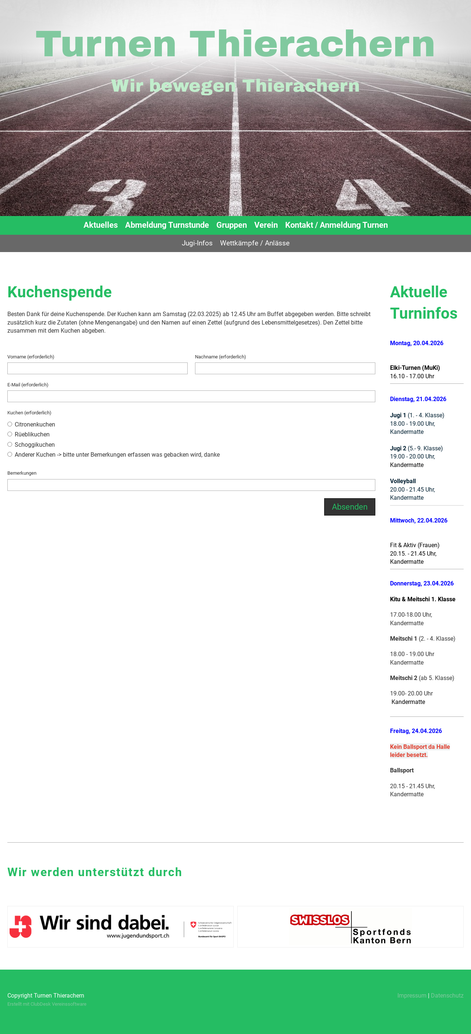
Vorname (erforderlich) (30, 357)
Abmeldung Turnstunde (167, 225)
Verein (266, 225)
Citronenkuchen (31, 424)
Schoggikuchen (31, 444)
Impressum (411, 995)
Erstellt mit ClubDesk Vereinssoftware (46, 1004)
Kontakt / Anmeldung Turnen (336, 225)
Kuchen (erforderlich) (29, 412)
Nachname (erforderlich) (220, 357)
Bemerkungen (21, 473)
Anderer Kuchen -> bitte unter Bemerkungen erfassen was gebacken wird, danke (113, 454)
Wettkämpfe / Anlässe (255, 243)
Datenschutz (447, 995)
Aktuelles (101, 225)
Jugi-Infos (197, 243)
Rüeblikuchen (28, 434)
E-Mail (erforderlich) (28, 384)
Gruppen (231, 225)
